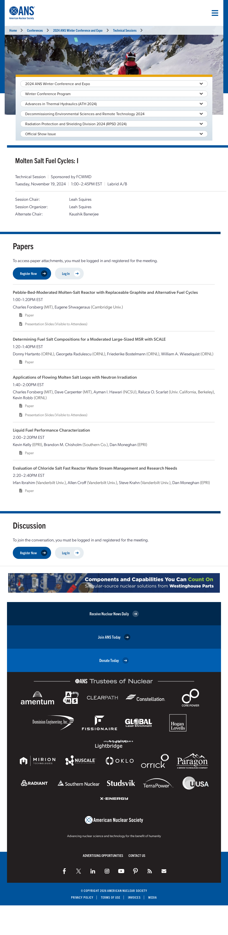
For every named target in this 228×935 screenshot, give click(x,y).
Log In (71, 273)
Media (152, 897)
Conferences (35, 30)
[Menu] (215, 13)
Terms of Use (110, 897)
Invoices (134, 897)
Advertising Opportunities (103, 855)
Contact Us (136, 855)
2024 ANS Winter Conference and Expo (78, 30)
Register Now (33, 273)
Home (13, 30)
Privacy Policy (82, 897)
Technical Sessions (125, 30)
